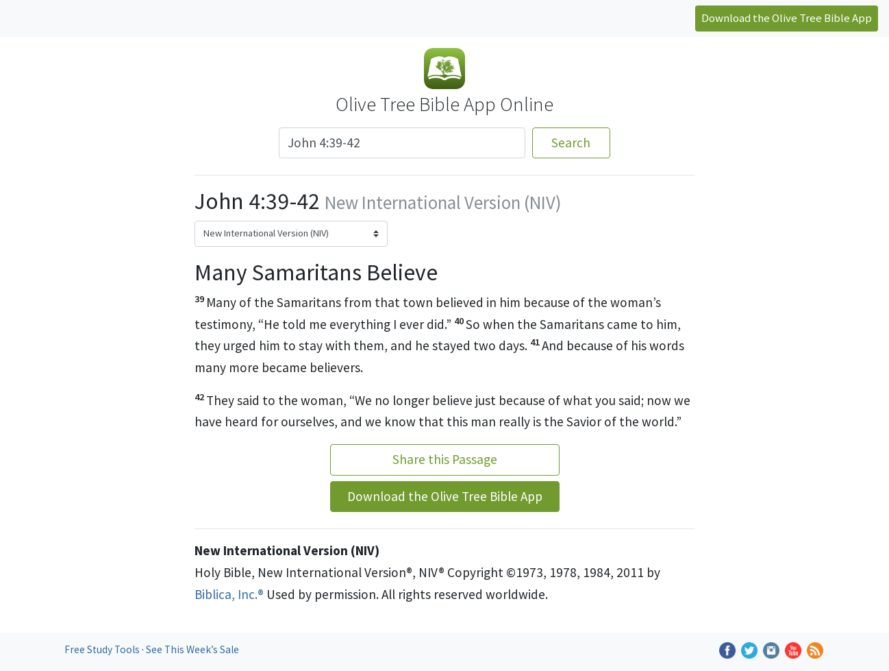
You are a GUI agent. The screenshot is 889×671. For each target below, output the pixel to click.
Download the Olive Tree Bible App (786, 17)
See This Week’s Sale (192, 649)
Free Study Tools (103, 649)
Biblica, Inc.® (229, 594)
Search (570, 142)
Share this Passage (444, 459)
